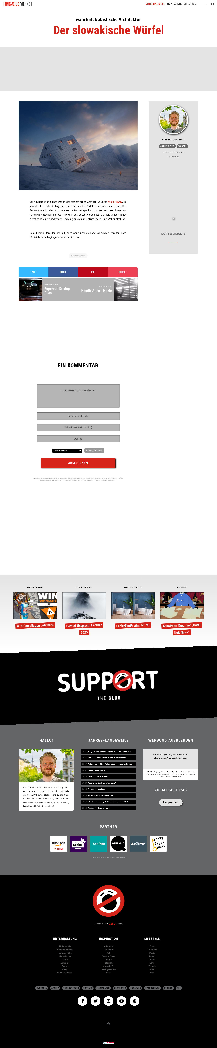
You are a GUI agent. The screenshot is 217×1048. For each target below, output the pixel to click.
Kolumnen (152, 949)
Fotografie (108, 962)
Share (63, 272)
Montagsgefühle (65, 953)
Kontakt (87, 988)
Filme (65, 959)
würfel (182, 146)
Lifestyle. (190, 4)
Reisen (152, 956)
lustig (65, 969)
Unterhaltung (65, 939)
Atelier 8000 (115, 201)
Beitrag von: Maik (173, 140)
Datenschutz (152, 988)
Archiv (55, 988)
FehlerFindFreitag (65, 949)
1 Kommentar (173, 156)
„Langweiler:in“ (161, 758)
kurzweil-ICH (108, 966)
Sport (152, 959)
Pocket (122, 272)
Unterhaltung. (155, 4)
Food (152, 946)
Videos (108, 972)
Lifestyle (152, 939)
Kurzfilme (64, 962)
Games (65, 966)
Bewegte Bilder (108, 956)
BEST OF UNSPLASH (84, 588)
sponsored (120, 988)
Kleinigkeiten (65, 956)
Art (108, 953)
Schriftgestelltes (108, 969)
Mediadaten (103, 988)
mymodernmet (79, 256)
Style (152, 962)
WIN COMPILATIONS (35, 588)
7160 (112, 924)
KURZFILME (182, 588)
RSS (179, 988)
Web (152, 972)
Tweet (33, 272)
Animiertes (108, 946)
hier (53, 480)
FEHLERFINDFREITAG (133, 588)
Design (108, 959)
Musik (152, 953)
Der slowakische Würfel (108, 30)
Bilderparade (65, 946)
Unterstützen (71, 988)
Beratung (136, 988)
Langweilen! (171, 802)
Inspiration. (174, 4)
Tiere (152, 969)
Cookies (168, 988)
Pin (93, 272)
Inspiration (108, 939)
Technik (152, 966)
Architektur (167, 146)
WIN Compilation (65, 972)
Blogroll (42, 988)
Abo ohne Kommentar (94, 450)
